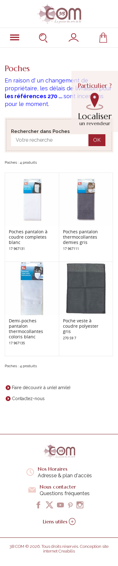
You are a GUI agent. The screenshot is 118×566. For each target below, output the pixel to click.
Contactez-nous (28, 398)
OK (97, 140)
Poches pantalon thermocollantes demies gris (80, 237)
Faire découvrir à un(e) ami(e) (41, 387)
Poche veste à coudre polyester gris (80, 326)
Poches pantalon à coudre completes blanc (28, 237)
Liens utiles (59, 521)
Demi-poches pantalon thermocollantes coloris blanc (26, 328)
